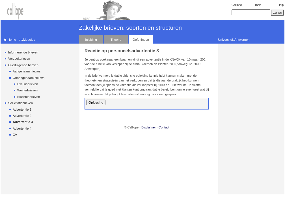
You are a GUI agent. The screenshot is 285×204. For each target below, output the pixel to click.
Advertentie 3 (23, 122)
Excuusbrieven (27, 84)
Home (12, 39)
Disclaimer (148, 127)
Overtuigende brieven (23, 65)
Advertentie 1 (22, 109)
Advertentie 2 (22, 115)
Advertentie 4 (22, 128)
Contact (164, 127)
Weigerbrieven (27, 90)
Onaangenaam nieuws (28, 78)
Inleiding (91, 39)
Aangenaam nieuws (26, 71)
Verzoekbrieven (19, 58)
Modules (29, 39)
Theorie (116, 39)
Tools (258, 5)
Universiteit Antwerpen (233, 39)
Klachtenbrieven (28, 96)
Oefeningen (141, 39)
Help (281, 5)
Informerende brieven (23, 52)
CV (15, 134)
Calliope (237, 5)
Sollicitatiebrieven (20, 103)
